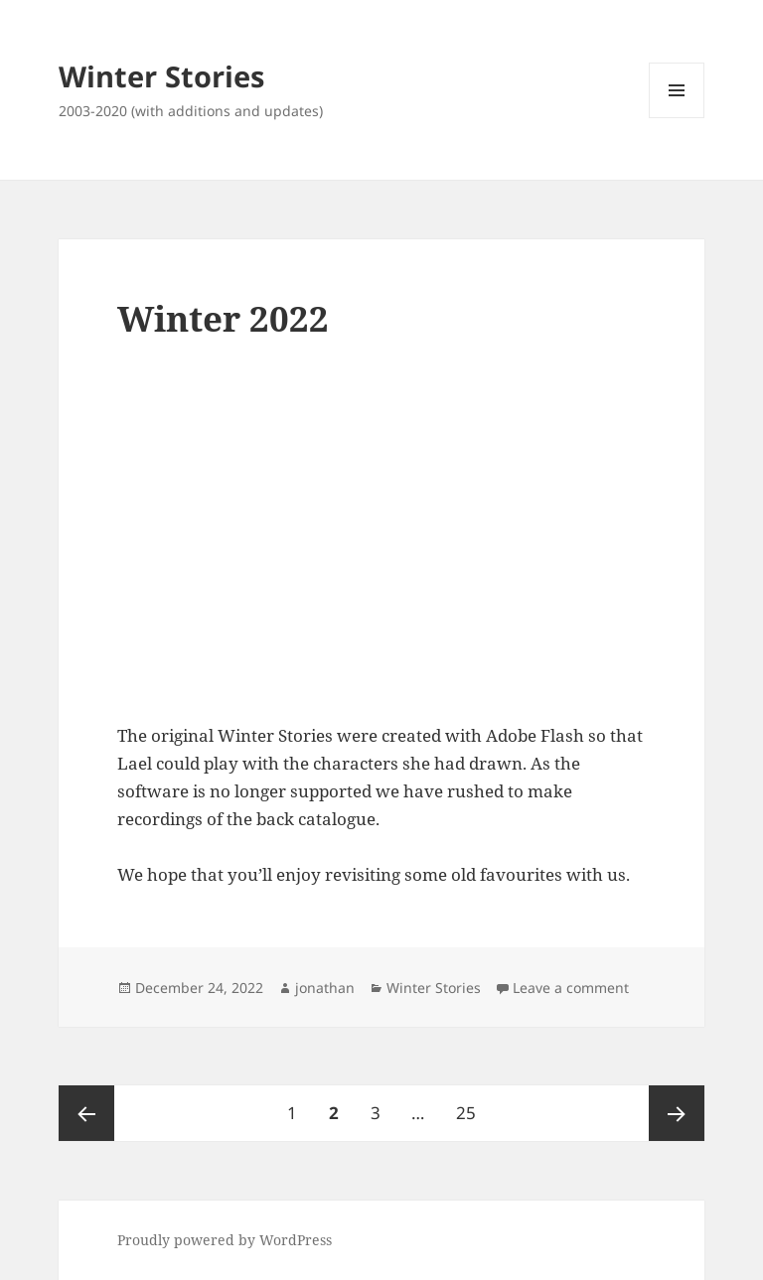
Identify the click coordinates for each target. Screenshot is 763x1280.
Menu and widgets (677, 117)
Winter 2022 (223, 318)
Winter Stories (161, 76)
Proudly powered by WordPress (224, 1239)
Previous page (86, 1113)
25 (472, 1104)
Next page (676, 1113)
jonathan (325, 987)
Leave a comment (571, 987)
